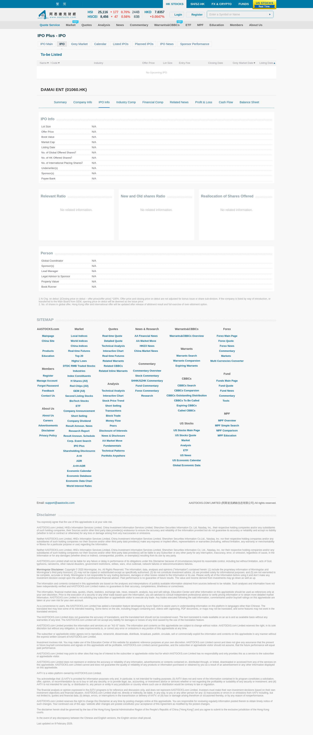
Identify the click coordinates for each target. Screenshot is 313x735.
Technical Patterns (113, 450)
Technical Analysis (113, 345)
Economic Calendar (79, 470)
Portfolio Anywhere (113, 455)
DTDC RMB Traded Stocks (79, 365)
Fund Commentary (147, 385)
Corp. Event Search (79, 440)
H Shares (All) (79, 380)
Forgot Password (48, 385)
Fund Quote (227, 385)
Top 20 (79, 355)
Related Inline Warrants (113, 370)
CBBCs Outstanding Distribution (186, 395)
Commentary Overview (147, 370)
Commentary (227, 350)
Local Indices (79, 335)
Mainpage (48, 335)
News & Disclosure (113, 435)
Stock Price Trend (113, 400)
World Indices (79, 340)
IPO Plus (79, 445)
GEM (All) (79, 390)
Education (48, 355)
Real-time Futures (79, 350)
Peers (113, 425)
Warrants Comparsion (186, 360)
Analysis (186, 445)
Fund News (227, 390)
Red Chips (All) (79, 385)
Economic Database (79, 475)
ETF (79, 405)
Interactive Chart (113, 350)
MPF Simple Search (227, 425)
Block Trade (113, 415)
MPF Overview (227, 420)
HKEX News (147, 345)
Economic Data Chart (79, 480)
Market (186, 440)
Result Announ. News (79, 425)
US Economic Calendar (186, 460)
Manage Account (48, 380)
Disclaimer (48, 430)
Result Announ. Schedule (79, 435)
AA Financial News (147, 335)
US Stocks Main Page (186, 430)
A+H (79, 455)
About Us (48, 415)
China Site (48, 340)
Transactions (113, 410)
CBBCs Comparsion (186, 390)
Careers (48, 420)
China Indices (79, 345)
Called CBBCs (186, 410)
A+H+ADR (79, 465)
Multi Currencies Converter (227, 360)
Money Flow (113, 420)
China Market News (147, 350)
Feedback (48, 390)
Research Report (79, 430)
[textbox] (240, 14)
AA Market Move (113, 440)
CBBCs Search (186, 385)
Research (147, 395)
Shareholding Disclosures (79, 450)
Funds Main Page (227, 380)
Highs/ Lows (79, 360)
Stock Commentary (147, 375)
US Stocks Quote (186, 435)
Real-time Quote (113, 335)
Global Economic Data (186, 465)
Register (48, 375)
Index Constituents (79, 375)
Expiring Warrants (186, 365)
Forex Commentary (147, 390)
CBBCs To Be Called (186, 400)
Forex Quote (227, 340)
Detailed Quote (113, 340)
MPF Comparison (227, 430)
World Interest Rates (79, 485)
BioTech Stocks (79, 400)
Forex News (227, 345)
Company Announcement (79, 410)
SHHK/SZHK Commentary (147, 380)
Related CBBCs (113, 365)
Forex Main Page (227, 335)
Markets (227, 355)
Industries (79, 370)
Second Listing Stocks (79, 395)
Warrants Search (186, 355)
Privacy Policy (48, 435)
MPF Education (227, 435)
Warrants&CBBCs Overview (186, 335)
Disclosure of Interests (113, 430)
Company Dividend (79, 420)
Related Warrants (113, 360)
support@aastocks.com (60, 502)
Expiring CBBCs (187, 405)
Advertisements (48, 425)
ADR (79, 460)
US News (186, 455)
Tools (227, 400)
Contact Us (48, 395)
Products (48, 350)
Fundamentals (113, 445)
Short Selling (79, 415)
